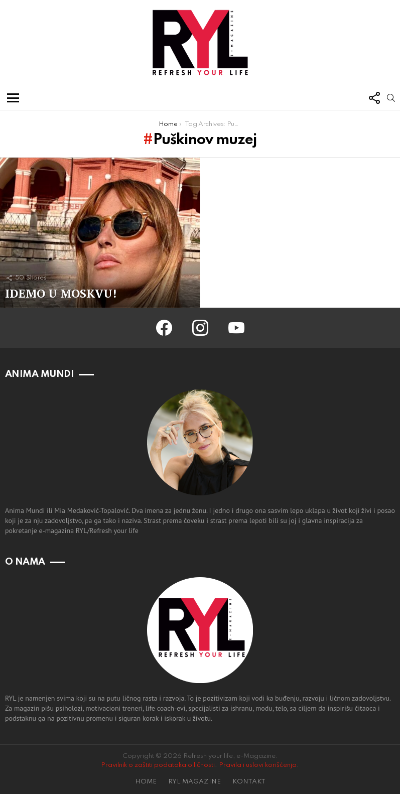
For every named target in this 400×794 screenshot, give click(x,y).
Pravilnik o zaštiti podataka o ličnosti (158, 765)
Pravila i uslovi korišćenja (258, 765)
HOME (146, 781)
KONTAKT (248, 781)
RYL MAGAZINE (194, 781)
